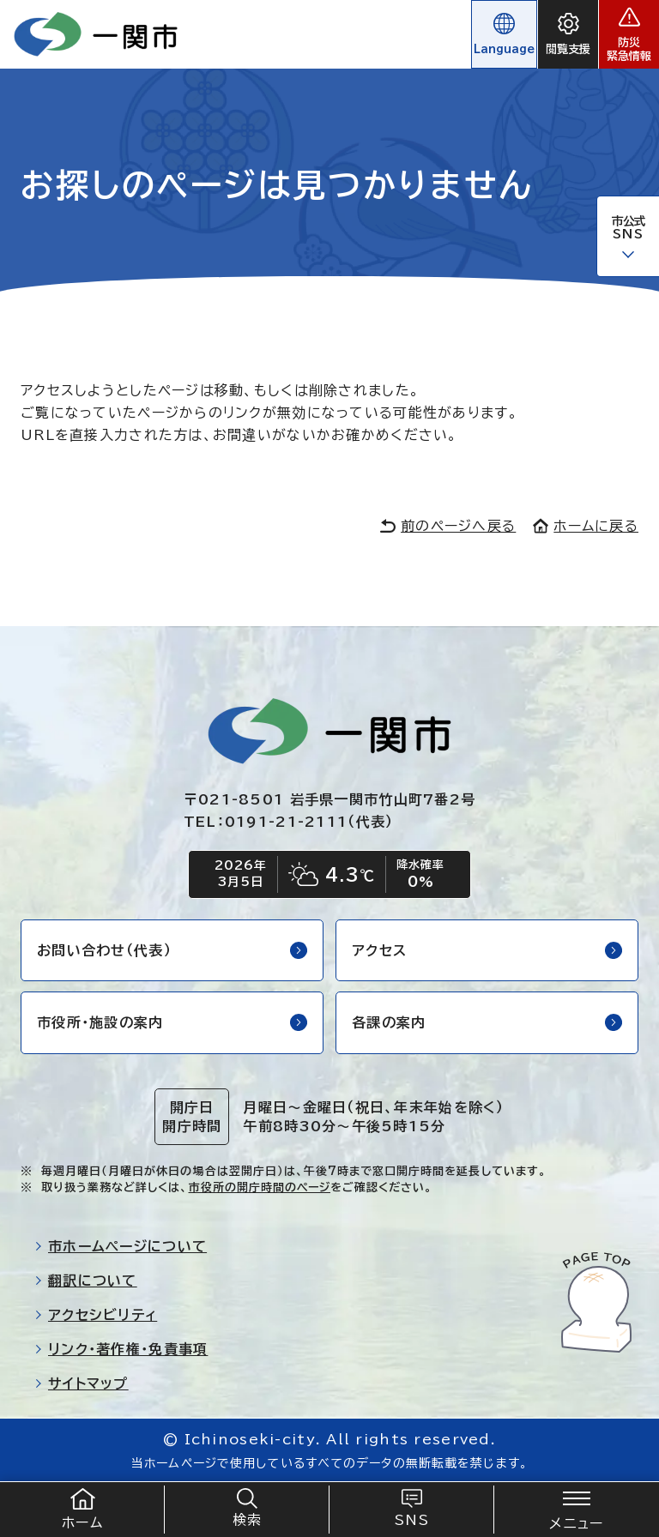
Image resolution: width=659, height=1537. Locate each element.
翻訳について (85, 1280)
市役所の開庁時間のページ (259, 1187)
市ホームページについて (120, 1246)
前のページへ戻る (448, 525)
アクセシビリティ (95, 1315)
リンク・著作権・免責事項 (121, 1349)
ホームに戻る (585, 525)
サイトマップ (81, 1383)
